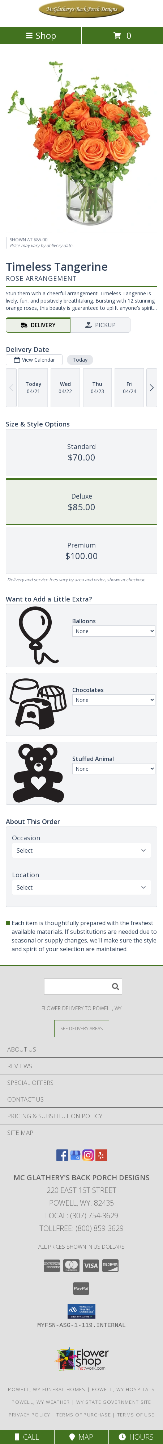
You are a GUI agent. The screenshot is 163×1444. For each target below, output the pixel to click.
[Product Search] (83, 986)
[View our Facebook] (62, 1158)
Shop (41, 35)
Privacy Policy (29, 1414)
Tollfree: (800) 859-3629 (81, 1228)
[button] (81, 1311)
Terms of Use (136, 1414)
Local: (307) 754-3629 (81, 1215)
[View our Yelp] (101, 1158)
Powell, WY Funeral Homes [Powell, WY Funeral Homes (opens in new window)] (46, 1389)
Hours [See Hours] (136, 1437)
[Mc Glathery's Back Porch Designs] (81, 16)
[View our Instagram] (88, 1158)
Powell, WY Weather (41, 1402)
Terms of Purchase (83, 1414)
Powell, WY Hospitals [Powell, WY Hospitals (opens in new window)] (123, 1389)
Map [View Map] (81, 1437)
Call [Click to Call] (27, 1437)
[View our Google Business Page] (75, 1158)
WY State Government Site (113, 1402)
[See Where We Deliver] (81, 1028)
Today (80, 359)
